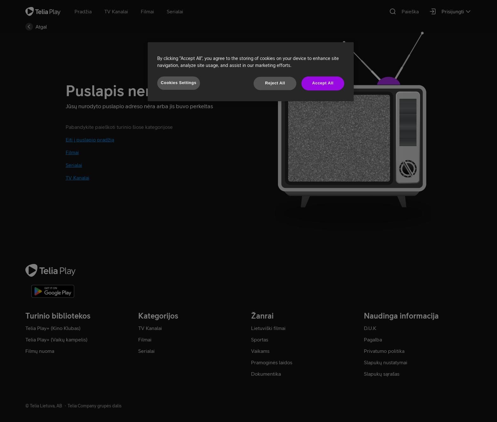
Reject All (275, 83)
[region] (251, 71)
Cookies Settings (178, 83)
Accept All (322, 83)
